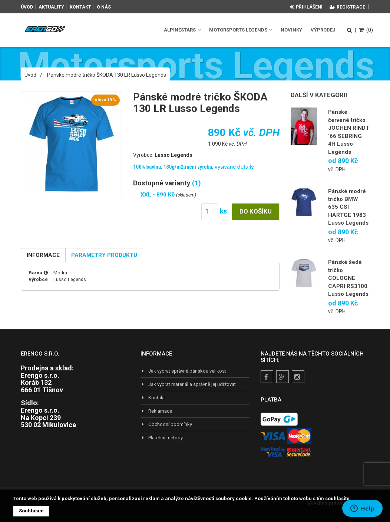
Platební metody (162, 437)
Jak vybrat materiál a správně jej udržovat (188, 384)
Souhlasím (31, 510)
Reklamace (156, 411)
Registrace (347, 7)
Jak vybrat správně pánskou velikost (183, 371)
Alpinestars (182, 30)
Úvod (27, 7)
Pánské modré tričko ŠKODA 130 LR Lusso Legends (106, 75)
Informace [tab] (43, 255)
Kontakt (80, 7)
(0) (366, 30)
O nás (104, 7)
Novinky (291, 30)
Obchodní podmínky (166, 424)
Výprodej (323, 30)
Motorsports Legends (240, 30)
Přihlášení (306, 7)
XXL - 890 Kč (158, 194)
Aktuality (51, 7)
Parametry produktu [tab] (104, 255)
